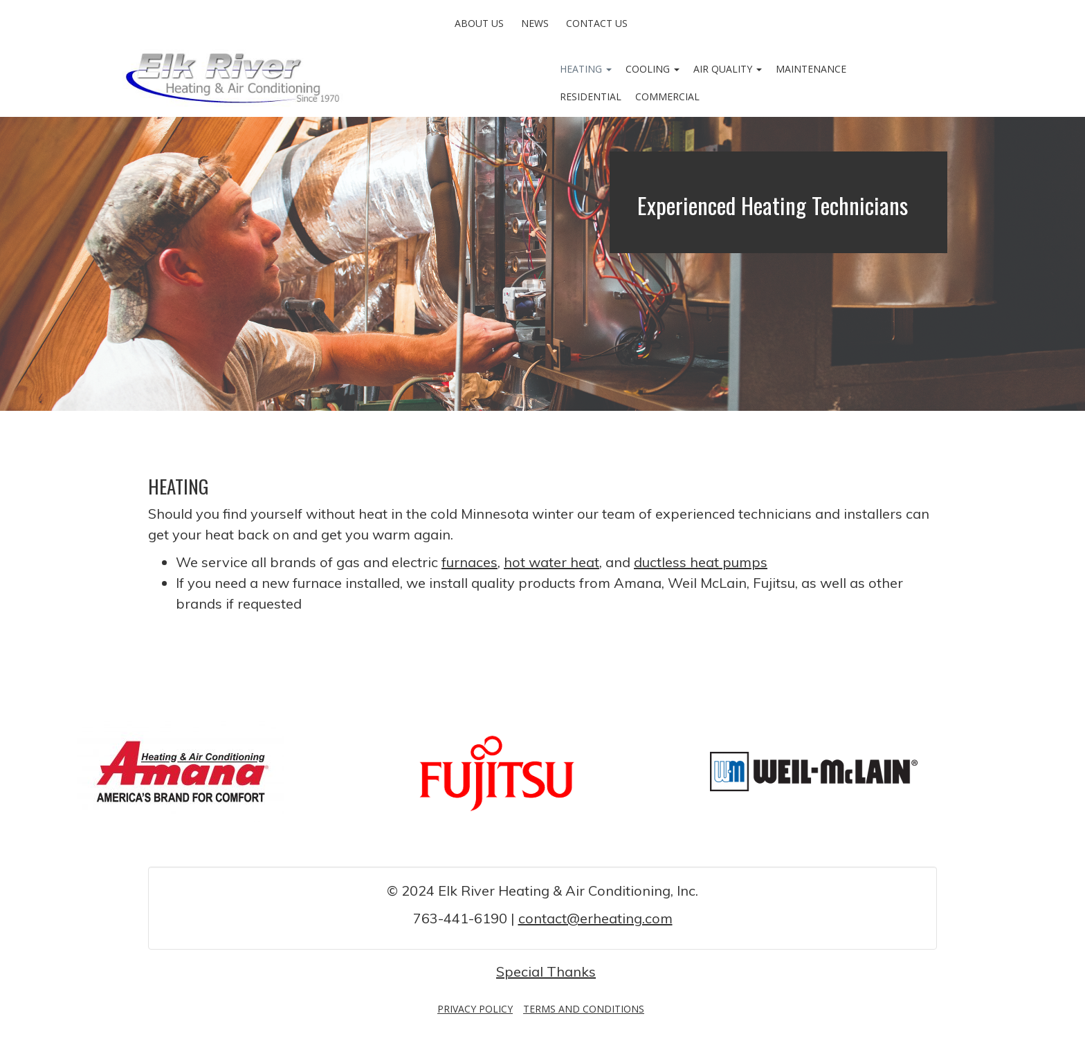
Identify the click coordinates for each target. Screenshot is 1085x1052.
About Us (479, 23)
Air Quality (727, 68)
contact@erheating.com (595, 918)
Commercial (667, 96)
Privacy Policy (475, 1008)
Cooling (653, 68)
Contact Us (597, 23)
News (535, 23)
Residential (590, 96)
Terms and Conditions (583, 1008)
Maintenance (811, 68)
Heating (586, 68)
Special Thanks (546, 971)
